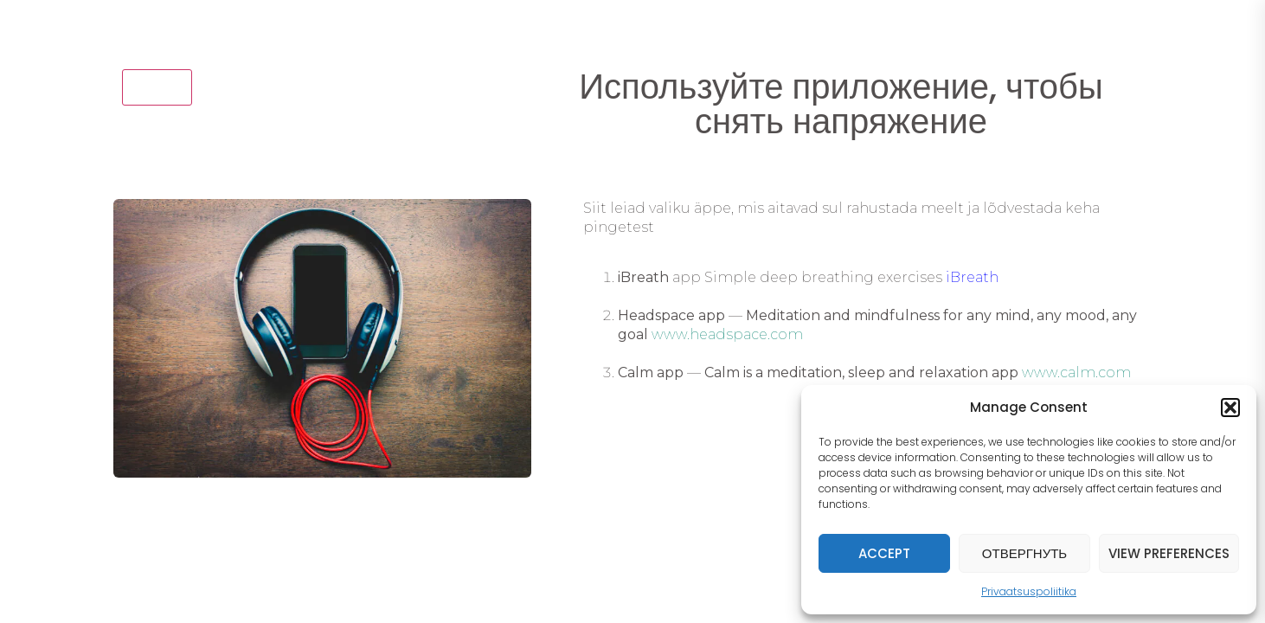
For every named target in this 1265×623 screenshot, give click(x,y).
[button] (1230, 407)
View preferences (1169, 553)
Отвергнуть (1024, 553)
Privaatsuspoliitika (1028, 591)
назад (157, 86)
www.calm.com (1076, 372)
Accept (884, 553)
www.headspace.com (727, 334)
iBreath (972, 277)
